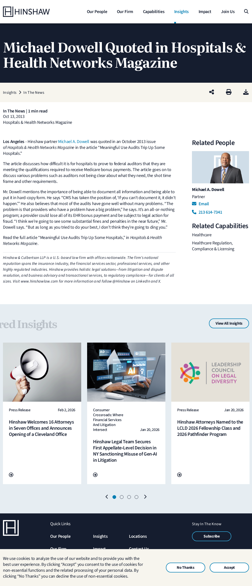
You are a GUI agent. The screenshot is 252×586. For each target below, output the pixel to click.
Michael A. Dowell (73, 142)
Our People (60, 536)
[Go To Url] (11, 475)
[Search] (246, 12)
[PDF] (246, 92)
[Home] (33, 11)
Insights (100, 536)
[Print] (229, 92)
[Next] (145, 497)
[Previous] (107, 497)
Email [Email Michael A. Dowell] (200, 204)
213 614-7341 (207, 212)
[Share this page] (211, 92)
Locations (138, 536)
